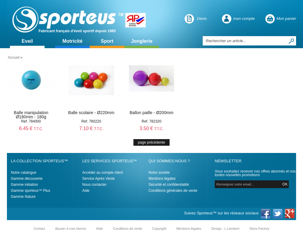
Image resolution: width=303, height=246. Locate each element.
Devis (202, 18)
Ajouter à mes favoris (70, 228)
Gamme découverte (26, 178)
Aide (85, 190)
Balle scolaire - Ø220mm (91, 113)
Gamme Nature (23, 197)
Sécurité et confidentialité (168, 184)
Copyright (159, 228)
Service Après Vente (98, 178)
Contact (39, 228)
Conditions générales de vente (172, 190)
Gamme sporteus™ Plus (30, 190)
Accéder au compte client (102, 172)
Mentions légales (162, 178)
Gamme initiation (24, 184)
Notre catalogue (23, 172)
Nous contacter (94, 184)
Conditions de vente (127, 228)
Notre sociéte (159, 172)
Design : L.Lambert (225, 228)
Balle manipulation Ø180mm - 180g (31, 115)
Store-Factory (259, 228)
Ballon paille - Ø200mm (151, 113)
